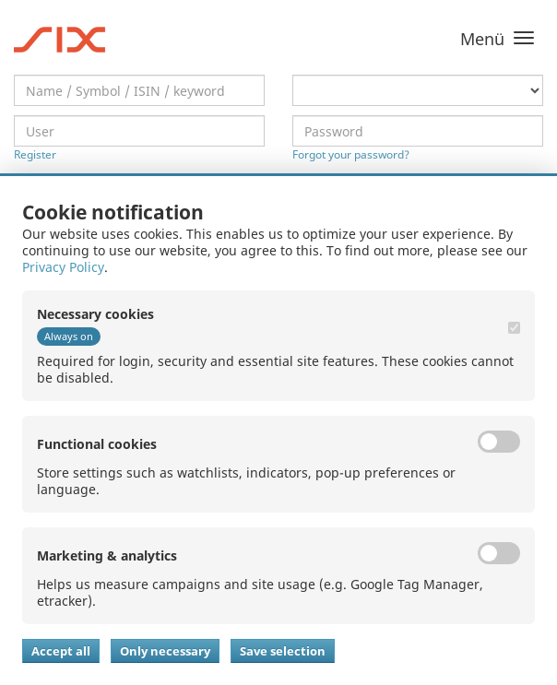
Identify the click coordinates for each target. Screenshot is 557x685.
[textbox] (139, 90)
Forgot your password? (350, 154)
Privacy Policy (63, 267)
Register (35, 154)
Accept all (60, 651)
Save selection (283, 651)
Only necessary (165, 651)
